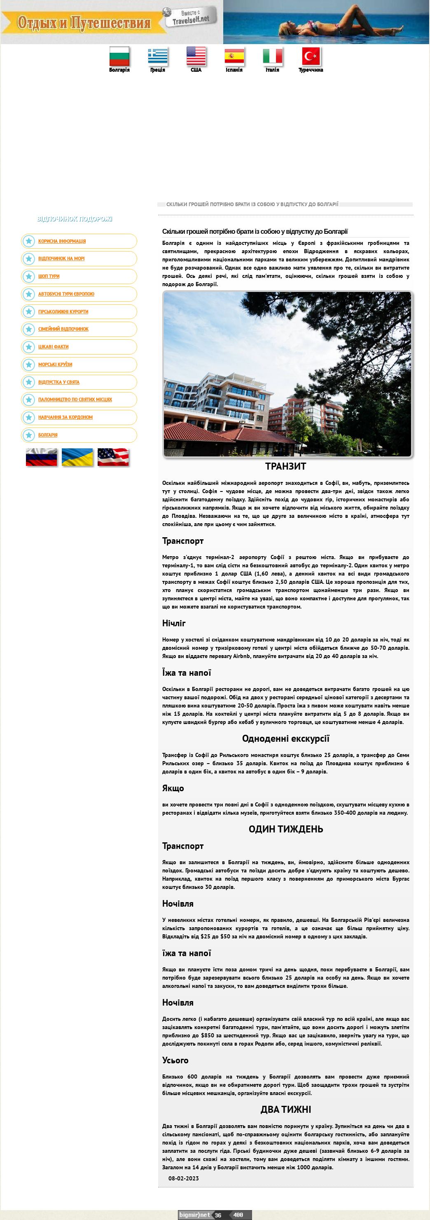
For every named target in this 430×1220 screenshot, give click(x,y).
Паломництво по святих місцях (67, 400)
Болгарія (39, 435)
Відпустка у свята (50, 382)
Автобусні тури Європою (58, 294)
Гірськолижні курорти (55, 312)
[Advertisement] (215, 136)
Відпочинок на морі (53, 259)
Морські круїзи (47, 365)
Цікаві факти (45, 347)
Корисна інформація (54, 241)
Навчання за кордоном (57, 417)
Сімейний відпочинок (55, 329)
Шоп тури (40, 276)
